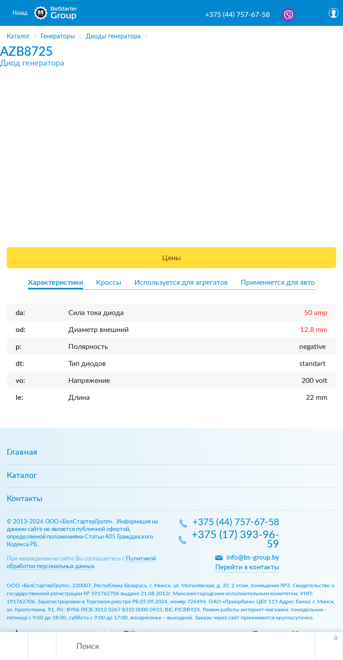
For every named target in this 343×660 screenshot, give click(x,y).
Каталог (22, 476)
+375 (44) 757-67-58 (237, 14)
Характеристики (55, 282)
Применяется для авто (278, 282)
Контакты (24, 499)
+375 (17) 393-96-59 (235, 540)
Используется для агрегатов (181, 282)
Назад (20, 13)
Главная (22, 452)
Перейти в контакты (247, 567)
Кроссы (108, 282)
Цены (171, 258)
